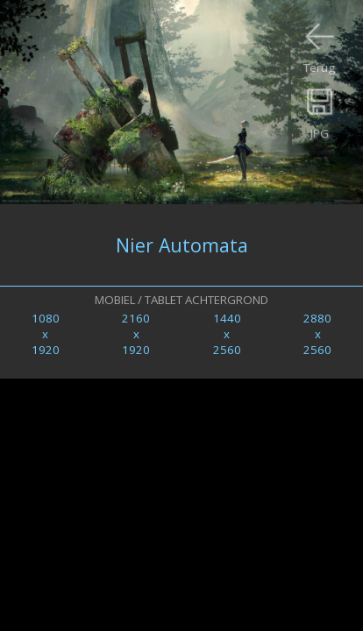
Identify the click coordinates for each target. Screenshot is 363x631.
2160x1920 (136, 334)
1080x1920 (46, 334)
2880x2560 (317, 334)
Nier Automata (182, 245)
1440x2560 (227, 334)
